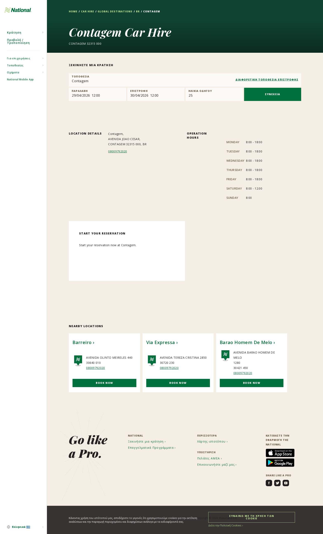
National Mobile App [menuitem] (20, 83)
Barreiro (82, 342)
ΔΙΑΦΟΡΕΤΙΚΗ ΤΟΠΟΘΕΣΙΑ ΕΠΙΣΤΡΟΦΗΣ (266, 79)
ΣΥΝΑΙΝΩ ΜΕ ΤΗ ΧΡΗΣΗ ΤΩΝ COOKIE (251, 517)
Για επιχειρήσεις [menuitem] (18, 62)
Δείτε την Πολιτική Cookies (224, 525)
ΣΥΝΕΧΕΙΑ (272, 94)
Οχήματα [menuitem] (13, 76)
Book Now (104, 383)
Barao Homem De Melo (246, 342)
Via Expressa (160, 342)
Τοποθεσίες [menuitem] (15, 69)
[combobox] (185, 80)
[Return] (155, 94)
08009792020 (117, 151)
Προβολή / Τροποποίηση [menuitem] (18, 44)
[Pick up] (97, 94)
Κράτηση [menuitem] (14, 36)
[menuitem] (23, 527)
